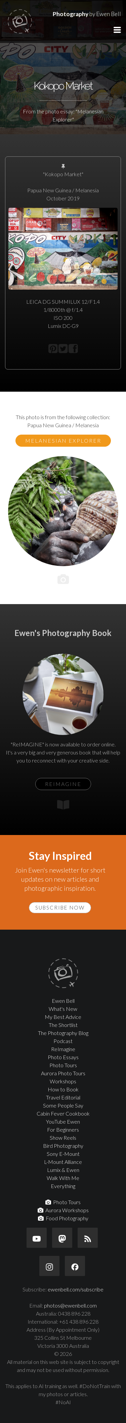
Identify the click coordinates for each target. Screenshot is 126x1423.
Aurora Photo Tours (63, 1073)
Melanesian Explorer (63, 440)
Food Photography (63, 1218)
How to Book (63, 1089)
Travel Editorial (63, 1097)
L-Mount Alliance (63, 1162)
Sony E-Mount (63, 1153)
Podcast (63, 1041)
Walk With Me (63, 1178)
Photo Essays (63, 1057)
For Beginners (63, 1129)
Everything (63, 1186)
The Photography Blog (63, 1033)
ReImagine (63, 1049)
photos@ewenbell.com (70, 1305)
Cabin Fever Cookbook (63, 1113)
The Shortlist (63, 1025)
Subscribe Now (60, 907)
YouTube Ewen (63, 1121)
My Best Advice (63, 1017)
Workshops (63, 1081)
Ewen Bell (63, 1000)
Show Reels (63, 1137)
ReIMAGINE (63, 784)
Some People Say (63, 1105)
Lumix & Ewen (63, 1170)
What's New (63, 1008)
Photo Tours (63, 1065)
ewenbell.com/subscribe (75, 1289)
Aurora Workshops (63, 1210)
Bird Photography (63, 1145)
